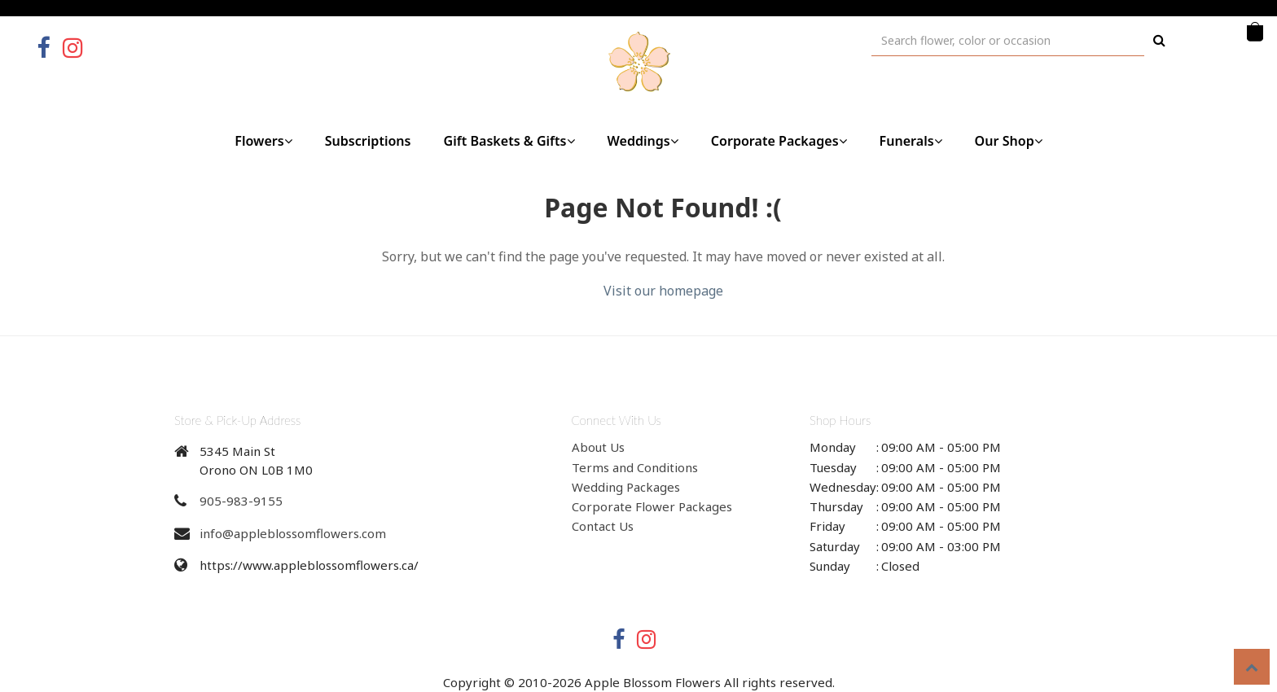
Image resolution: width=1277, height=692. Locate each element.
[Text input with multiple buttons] (1007, 40)
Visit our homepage (663, 291)
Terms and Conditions (635, 467)
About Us (598, 447)
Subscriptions (368, 141)
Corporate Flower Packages (652, 506)
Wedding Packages (626, 487)
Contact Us (603, 526)
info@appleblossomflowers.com (293, 533)
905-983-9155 (241, 501)
